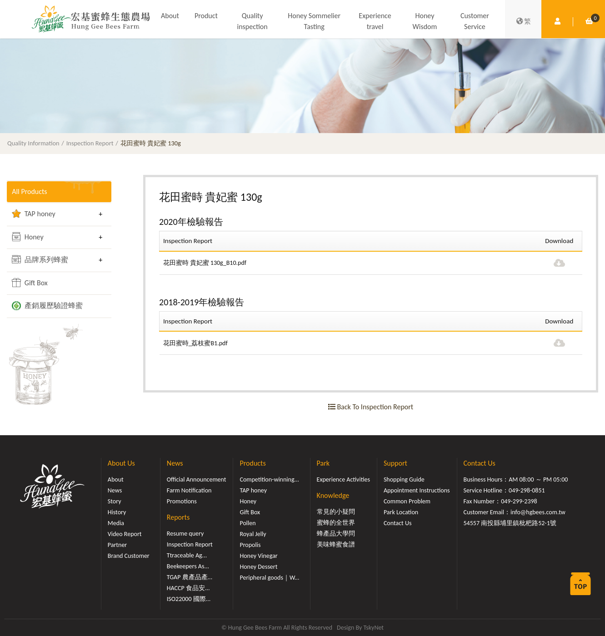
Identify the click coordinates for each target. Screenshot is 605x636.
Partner (117, 545)
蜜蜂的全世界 (336, 523)
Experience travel (375, 21)
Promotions (182, 501)
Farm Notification (189, 490)
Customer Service (474, 21)
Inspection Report (90, 143)
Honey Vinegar (258, 556)
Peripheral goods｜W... (269, 577)
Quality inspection (252, 21)
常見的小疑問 (336, 512)
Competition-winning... (269, 479)
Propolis (250, 545)
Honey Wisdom (425, 21)
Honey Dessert (258, 567)
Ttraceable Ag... (187, 555)
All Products (29, 191)
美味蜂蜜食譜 (336, 544)
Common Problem (407, 501)
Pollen (247, 523)
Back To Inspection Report (370, 406)
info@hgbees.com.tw (537, 512)
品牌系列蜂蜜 (40, 259)
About (170, 16)
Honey (28, 236)
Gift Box (30, 282)
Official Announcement (196, 479)
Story (114, 501)
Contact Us (398, 523)
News (115, 490)
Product (206, 16)
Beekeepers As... (188, 566)
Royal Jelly (253, 534)
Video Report (125, 534)
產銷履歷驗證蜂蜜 (47, 305)
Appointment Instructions (417, 490)
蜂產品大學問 (336, 533)
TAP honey (33, 213)
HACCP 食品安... (188, 588)
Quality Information (33, 143)
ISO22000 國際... (188, 599)
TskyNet (373, 627)
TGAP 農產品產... (189, 577)
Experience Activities (343, 479)
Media (116, 523)
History (117, 512)
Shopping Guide (404, 479)
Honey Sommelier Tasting (314, 21)
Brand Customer (129, 556)
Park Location (401, 512)
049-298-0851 (527, 490)
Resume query (185, 533)
